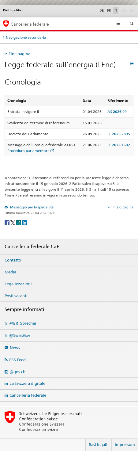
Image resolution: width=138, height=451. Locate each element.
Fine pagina (19, 53)
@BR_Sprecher (22, 323)
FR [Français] (109, 10)
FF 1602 (118, 145)
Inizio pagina (122, 207)
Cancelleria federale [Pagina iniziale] (30, 24)
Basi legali (98, 444)
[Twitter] (13, 222)
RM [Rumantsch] (123, 10)
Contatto (13, 260)
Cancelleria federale (27, 395)
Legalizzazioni (18, 283)
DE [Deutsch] (101, 10)
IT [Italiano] (115, 10)
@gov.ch (17, 371)
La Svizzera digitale (27, 383)
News (15, 347)
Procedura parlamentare (28, 150)
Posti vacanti (16, 295)
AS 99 (117, 111)
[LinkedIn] (24, 222)
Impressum (125, 444)
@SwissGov (19, 335)
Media (10, 271)
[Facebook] (7, 222)
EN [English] (131, 10)
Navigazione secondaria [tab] (26, 37)
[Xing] (19, 222)
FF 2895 (118, 134)
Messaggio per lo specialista (31, 207)
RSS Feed (17, 359)
